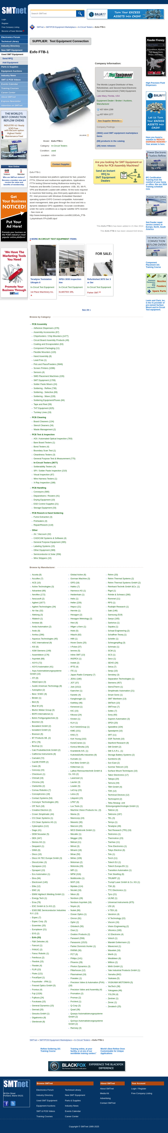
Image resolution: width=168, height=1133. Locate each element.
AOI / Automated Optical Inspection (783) (53, 438)
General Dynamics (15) (43, 1005)
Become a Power (13, 31)
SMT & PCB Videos (45, 1111)
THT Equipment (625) (44, 408)
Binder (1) (36, 698)
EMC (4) (36, 890)
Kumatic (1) (75, 759)
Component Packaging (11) (47, 348)
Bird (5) (35, 702)
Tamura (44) (113, 783)
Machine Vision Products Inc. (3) (85, 810)
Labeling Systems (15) (44, 546)
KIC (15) (74, 711)
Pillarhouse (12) (77, 970)
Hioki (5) (74, 630)
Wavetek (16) (114, 950)
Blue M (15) (37, 706)
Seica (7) (112, 666)
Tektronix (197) (115, 814)
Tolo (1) (111, 854)
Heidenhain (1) (77, 594)
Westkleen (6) (114, 958)
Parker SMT (93, 292)
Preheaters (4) (40, 521)
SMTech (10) (114, 703)
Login (4, 19)
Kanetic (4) (75, 695)
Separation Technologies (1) (121, 679)
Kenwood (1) (76, 706)
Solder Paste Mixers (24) (45, 384)
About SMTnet (107, 1088)
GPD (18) (74, 582)
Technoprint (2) (115, 799)
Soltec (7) (112, 711)
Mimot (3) (74, 846)
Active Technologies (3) (43, 586)
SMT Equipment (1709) (45, 380)
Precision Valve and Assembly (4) (86, 989)
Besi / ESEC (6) (39, 694)
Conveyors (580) (41, 491)
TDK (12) (112, 791)
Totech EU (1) (114, 862)
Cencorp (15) (38, 770)
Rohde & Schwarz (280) (119, 594)
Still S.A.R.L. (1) (115, 751)
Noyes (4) (75, 906)
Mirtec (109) (76, 858)
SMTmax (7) (114, 706)
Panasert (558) (77, 938)
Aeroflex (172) (38, 594)
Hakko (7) (75, 586)
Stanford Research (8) (118, 743)
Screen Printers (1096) (44, 368)
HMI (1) (73, 638)
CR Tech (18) (38, 806)
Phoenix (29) (76, 962)
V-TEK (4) (112, 910)
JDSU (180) (76, 679)
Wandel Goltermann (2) (119, 942)
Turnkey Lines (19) (42, 412)
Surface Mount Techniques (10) (122, 771)
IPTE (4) (74, 666)
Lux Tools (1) (76, 806)
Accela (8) (37, 574)
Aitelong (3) (37, 614)
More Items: (53, 239)
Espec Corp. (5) (39, 921)
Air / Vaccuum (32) (42, 534)
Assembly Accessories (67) (46, 332)
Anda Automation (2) (42, 626)
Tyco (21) (112, 894)
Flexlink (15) (38, 961)
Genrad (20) (37, 1009)
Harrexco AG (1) (78, 590)
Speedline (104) (115, 727)
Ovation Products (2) (80, 934)
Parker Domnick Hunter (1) (83, 946)
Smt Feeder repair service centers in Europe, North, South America (156, 225)
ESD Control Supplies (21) (46, 504)
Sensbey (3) (113, 674)
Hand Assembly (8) (43, 356)
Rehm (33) (113, 574)
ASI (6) (35, 646)
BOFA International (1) (42, 714)
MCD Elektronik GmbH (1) (82, 830)
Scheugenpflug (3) (116, 642)
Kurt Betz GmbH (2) (79, 763)
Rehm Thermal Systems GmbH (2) (124, 582)
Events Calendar (73, 1111)
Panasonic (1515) (78, 942)
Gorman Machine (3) (80, 578)
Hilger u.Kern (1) (78, 626)
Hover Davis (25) (78, 642)
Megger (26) (76, 838)
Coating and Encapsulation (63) (48, 344)
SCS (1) (111, 654)
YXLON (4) (113, 994)
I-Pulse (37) (75, 646)
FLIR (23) (36, 969)
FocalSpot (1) (38, 977)
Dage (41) (37, 830)
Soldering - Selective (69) (46, 392)
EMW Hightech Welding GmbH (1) (48, 894)
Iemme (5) (75, 650)
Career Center (71, 1116)
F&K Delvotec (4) (40, 941)
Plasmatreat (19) (78, 974)
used (53, 150)
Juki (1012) (75, 687)
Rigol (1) (112, 590)
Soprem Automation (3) (119, 719)
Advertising (105, 1098)
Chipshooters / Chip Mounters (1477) (51, 336)
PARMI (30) (75, 950)
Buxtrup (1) (37, 746)
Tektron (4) (113, 810)
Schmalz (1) (113, 646)
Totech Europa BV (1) (118, 866)
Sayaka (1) (113, 626)
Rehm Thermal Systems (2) (121, 578)
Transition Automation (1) (120, 870)
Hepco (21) (75, 606)
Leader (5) (75, 786)
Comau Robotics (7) (41, 790)
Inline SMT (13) (77, 654)
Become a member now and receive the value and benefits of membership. (14, 182)
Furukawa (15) (39, 1001)
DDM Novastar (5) (40, 834)
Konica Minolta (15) (79, 747)
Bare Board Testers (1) (44, 442)
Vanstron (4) (113, 914)
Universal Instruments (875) (121, 902)
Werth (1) (112, 954)
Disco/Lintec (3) (39, 862)
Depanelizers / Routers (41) (47, 496)
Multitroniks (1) (77, 878)
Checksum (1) (38, 774)
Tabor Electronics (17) (118, 775)
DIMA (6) (36, 850)
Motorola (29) (76, 866)
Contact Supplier (61, 164)
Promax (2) (75, 997)
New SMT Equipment (75, 1095)
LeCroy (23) (76, 790)
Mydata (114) (76, 886)
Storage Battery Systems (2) (121, 755)
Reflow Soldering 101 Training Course (50, 1050)
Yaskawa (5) (113, 978)
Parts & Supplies (73, 1100)
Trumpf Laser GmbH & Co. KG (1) (124, 882)
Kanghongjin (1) (77, 698)
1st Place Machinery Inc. (42, 292)
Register (5, 23)
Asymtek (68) (38, 658)
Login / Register (138, 1088)
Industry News (71, 1106)
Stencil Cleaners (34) (43, 425)
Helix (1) (74, 598)
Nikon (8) (74, 894)
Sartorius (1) (114, 622)
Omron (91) (75, 918)
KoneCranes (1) (77, 743)
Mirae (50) (75, 854)
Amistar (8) (37, 622)
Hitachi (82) (75, 634)
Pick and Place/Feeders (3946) (48, 364)
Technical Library (73, 1090)
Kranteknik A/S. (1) (79, 751)
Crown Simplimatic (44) (43, 814)
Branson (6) (37, 734)
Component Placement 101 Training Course (153, 264)
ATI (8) (35, 678)
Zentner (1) (113, 998)
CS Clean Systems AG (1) (44, 822)
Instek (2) (74, 662)
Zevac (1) (112, 1002)
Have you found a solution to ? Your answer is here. (156, 140)
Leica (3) (74, 794)
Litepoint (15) (76, 798)
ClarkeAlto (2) (38, 786)
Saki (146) (112, 610)
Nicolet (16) (75, 890)
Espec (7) (36, 917)
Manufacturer (103, 104)
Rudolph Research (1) (118, 606)
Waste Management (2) (45, 429)
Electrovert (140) (40, 882)
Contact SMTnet (108, 1103)
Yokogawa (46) (115, 990)
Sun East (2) (114, 763)
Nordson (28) (76, 898)
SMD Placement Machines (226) (49, 376)
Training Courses (44, 1116)
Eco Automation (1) (41, 874)
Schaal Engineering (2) (118, 630)
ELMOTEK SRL (66, 292)
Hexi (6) (74, 622)
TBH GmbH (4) (115, 787)
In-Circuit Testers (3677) (46, 462)
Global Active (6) (78, 574)
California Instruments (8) (44, 754)
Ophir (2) (74, 922)
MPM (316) (75, 874)
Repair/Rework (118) (43, 525)
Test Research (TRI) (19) (119, 830)
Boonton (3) (37, 722)
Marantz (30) (76, 822)
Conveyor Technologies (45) (45, 802)
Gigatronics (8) (39, 1017)
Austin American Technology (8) (47, 686)
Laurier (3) (75, 782)
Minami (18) (76, 850)
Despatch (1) (38, 846)
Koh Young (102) (78, 739)
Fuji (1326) (37, 993)
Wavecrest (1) (114, 946)
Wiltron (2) (113, 962)
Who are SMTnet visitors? (14, 177)
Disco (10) (37, 854)
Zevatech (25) (114, 1006)
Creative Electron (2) (42, 810)
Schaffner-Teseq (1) (117, 634)
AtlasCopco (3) (39, 682)
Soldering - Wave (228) (44, 396)
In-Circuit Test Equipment (42, 287)
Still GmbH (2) (114, 747)
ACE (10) (36, 582)
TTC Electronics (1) (117, 890)
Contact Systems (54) (42, 798)
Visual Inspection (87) (44, 474)
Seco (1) (112, 658)
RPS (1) (111, 602)
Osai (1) (74, 930)
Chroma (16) (38, 782)
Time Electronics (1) (117, 846)
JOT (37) (74, 682)
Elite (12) (36, 886)
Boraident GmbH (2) (41, 726)
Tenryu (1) (112, 822)
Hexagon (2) (76, 614)
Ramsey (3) (75, 1028)
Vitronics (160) (115, 930)
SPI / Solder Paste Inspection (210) (50, 470)
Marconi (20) (76, 826)
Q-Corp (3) (75, 1005)
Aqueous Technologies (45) (45, 638)
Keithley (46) (76, 703)
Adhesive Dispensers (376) (46, 328)
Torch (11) (112, 858)
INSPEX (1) (75, 658)
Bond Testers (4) (41, 446)
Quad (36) (75, 1009)
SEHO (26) (113, 662)
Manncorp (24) (77, 818)
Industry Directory (44, 1095)
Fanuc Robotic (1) (40, 953)
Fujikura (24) (38, 997)
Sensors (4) (39, 372)
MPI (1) (73, 870)
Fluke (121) (37, 973)
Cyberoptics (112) (40, 826)
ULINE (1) (112, 898)
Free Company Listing (10, 27)
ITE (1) (73, 671)
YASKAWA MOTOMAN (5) (120, 982)
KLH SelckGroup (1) (79, 727)
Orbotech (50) (77, 926)
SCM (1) (112, 650)
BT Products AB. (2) (41, 738)
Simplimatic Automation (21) (121, 690)
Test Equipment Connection (69, 41)
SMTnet (40, 27)
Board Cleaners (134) (44, 421)
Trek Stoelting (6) (116, 874)
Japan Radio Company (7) (82, 674)
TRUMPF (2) (114, 878)
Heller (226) (76, 602)
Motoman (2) (76, 862)
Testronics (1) (114, 834)
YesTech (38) (114, 986)
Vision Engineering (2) (118, 926)
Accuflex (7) (37, 578)
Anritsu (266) (38, 634)
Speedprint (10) (115, 731)
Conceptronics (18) (41, 794)
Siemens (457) (115, 682)
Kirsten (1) (75, 719)
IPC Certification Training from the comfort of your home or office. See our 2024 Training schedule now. (156, 183)
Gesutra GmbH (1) (41, 1013)
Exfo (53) (36, 937)
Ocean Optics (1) (78, 914)
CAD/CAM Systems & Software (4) (50, 538)
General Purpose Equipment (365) (50, 542)
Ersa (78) (36, 902)
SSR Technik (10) (116, 739)
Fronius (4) (37, 989)
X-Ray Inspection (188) (44, 482)
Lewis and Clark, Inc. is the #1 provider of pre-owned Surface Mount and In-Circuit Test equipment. (155, 305)
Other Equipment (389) (44, 550)
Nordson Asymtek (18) (81, 902)
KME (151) (75, 731)
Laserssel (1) (76, 778)
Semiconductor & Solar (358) (47, 554)
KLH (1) (74, 722)
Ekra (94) (36, 878)
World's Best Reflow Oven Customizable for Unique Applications (113, 1051)
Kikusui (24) (76, 714)
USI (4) (111, 906)
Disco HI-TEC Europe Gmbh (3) (47, 858)
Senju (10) (113, 671)
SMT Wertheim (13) (117, 698)
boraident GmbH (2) (41, 730)
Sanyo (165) (113, 618)
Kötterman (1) (76, 767)
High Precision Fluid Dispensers (155, 84)
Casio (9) (36, 766)
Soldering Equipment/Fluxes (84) (49, 400)
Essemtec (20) (39, 925)
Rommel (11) (114, 598)
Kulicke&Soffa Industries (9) (83, 755)
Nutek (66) (75, 910)
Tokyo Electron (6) (116, 850)
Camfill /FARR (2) (40, 762)
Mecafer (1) (75, 834)
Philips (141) (76, 958)
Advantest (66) (39, 590)
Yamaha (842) (114, 974)
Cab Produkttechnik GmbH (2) (46, 750)
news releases (106, 146)
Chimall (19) (37, 778)
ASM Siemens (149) (41, 650)
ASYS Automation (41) (42, 666)
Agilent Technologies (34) (44, 606)
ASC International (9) (42, 642)
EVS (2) (36, 933)
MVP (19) (74, 882)
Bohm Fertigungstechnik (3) (45, 718)
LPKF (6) (74, 802)
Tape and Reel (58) (43, 404)
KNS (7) (74, 735)
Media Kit (104, 1093)
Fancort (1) (37, 945)
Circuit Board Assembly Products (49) (51, 340)
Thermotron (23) (115, 838)
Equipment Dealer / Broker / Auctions (114, 100)
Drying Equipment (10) (44, 499)
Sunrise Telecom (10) (118, 767)
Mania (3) (74, 814)
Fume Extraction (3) (43, 517)
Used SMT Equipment (46, 1100)
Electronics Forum (45, 1090)
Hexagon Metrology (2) (81, 618)
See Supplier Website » (110, 121)
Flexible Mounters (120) (45, 352)
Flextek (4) (37, 965)
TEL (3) (111, 818)
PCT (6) (74, 954)
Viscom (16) (113, 922)
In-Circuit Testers (85, 27)
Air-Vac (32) (37, 610)
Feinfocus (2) (38, 957)
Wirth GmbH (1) (115, 966)
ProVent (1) (75, 1001)
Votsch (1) (112, 938)
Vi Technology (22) (116, 918)
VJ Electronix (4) (115, 934)
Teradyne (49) (114, 826)
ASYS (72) (37, 662)
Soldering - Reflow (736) (45, 388)
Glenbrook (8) (38, 1021)
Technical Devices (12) (118, 795)
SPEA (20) (113, 722)
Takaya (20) (113, 779)
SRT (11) (112, 735)
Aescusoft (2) (38, 598)
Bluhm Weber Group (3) (43, 710)
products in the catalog (111, 141)
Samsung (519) (115, 614)
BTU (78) (36, 742)
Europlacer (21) (39, 929)
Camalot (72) (38, 758)
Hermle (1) (75, 610)
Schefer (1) (113, 638)
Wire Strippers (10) (43, 558)
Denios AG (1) (38, 842)
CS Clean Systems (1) (42, 818)
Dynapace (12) (39, 866)
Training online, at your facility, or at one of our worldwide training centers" (83, 1051)
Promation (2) (76, 993)
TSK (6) (111, 886)
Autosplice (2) (38, 690)
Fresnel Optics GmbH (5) (44, 985)
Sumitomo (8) (114, 759)
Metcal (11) (75, 842)
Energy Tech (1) (39, 898)
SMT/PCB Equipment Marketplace (61, 27)
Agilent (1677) (38, 602)
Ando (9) (36, 630)
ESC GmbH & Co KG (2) (43, 906)
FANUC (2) (37, 949)
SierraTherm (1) (115, 687)
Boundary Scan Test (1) (45, 450)
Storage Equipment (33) (45, 507)
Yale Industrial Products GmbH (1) (124, 970)
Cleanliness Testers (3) (44, 454)
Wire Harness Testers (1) (45, 478)
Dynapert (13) (38, 870)
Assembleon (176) (40, 654)
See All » (86, 310)
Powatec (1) (76, 978)
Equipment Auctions (45, 1106)
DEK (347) (37, 838)
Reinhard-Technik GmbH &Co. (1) (124, 586)
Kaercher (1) (76, 690)
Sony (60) (112, 714)
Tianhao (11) (114, 842)
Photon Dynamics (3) (80, 966)
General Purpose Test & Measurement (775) (54, 458)
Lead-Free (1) (40, 360)
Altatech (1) (37, 618)
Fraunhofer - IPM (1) (41, 981)
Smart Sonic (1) (115, 695)
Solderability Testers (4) (45, 466)
